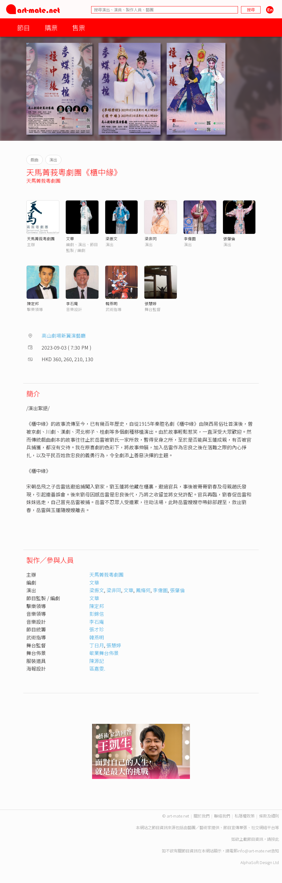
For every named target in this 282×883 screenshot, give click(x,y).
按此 (275, 839)
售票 (78, 27)
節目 (23, 27)
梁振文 (111, 238)
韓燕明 (111, 303)
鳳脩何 (143, 590)
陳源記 (96, 660)
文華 (70, 238)
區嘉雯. (97, 668)
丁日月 (96, 645)
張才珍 (96, 629)
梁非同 (151, 238)
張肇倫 (229, 238)
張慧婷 (151, 303)
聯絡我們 (222, 816)
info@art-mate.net (254, 851)
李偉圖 (190, 238)
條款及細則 (269, 816)
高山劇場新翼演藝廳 (64, 335)
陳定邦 (33, 303)
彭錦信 (96, 613)
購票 (51, 27)
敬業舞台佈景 (104, 653)
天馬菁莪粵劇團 (43, 180)
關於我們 (202, 816)
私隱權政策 (244, 816)
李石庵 (72, 303)
